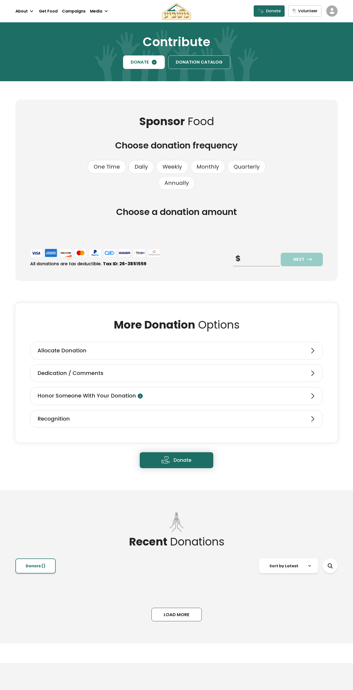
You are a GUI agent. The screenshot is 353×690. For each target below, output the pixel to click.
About (25, 11)
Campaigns (74, 11)
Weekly (172, 167)
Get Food (48, 11)
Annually (176, 183)
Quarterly (247, 167)
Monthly (208, 167)
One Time (107, 167)
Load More (176, 614)
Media (99, 11)
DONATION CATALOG (199, 62)
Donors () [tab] (35, 566)
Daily (141, 167)
